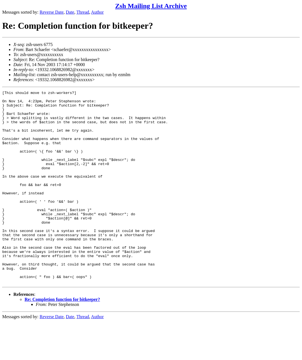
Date (70, 12)
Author (97, 12)
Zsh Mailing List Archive (151, 5)
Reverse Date (52, 12)
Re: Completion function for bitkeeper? (62, 337)
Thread (82, 12)
